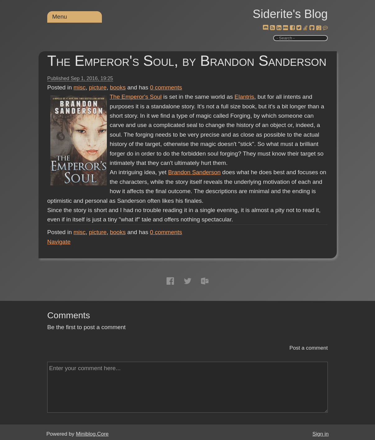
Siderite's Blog (290, 13)
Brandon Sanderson (194, 172)
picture (98, 87)
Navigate (59, 241)
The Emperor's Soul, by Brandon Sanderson (187, 60)
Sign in (321, 434)
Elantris (244, 96)
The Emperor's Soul (136, 96)
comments (166, 87)
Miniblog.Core (92, 434)
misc (80, 87)
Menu (59, 16)
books (118, 87)
